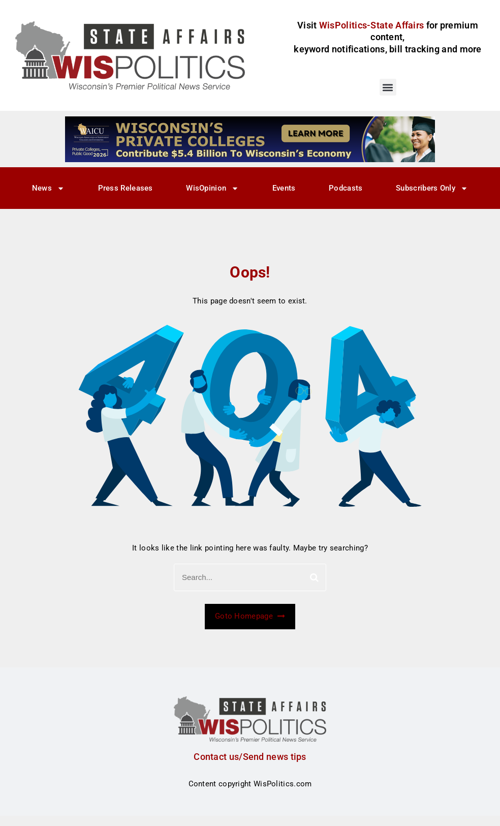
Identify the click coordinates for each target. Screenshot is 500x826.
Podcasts (345, 188)
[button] (388, 87)
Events (284, 188)
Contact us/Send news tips (250, 756)
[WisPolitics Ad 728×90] (250, 138)
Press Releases (125, 188)
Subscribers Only (432, 188)
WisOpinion (212, 188)
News (48, 188)
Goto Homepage (250, 616)
